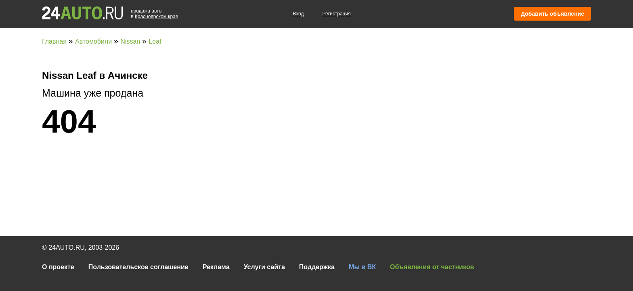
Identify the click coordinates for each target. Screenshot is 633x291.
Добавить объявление (552, 14)
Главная (55, 41)
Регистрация (337, 14)
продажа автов (154, 13)
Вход (298, 14)
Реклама (216, 267)
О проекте (58, 267)
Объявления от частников (432, 267)
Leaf (155, 41)
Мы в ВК (362, 267)
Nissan (131, 41)
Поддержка (317, 267)
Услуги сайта (264, 267)
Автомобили (94, 41)
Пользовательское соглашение (138, 267)
